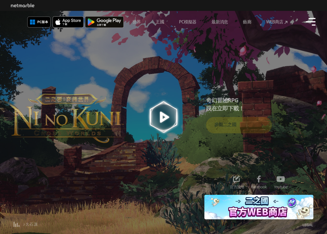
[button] (302, 200)
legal (308, 225)
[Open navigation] (311, 22)
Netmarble (23, 5)
